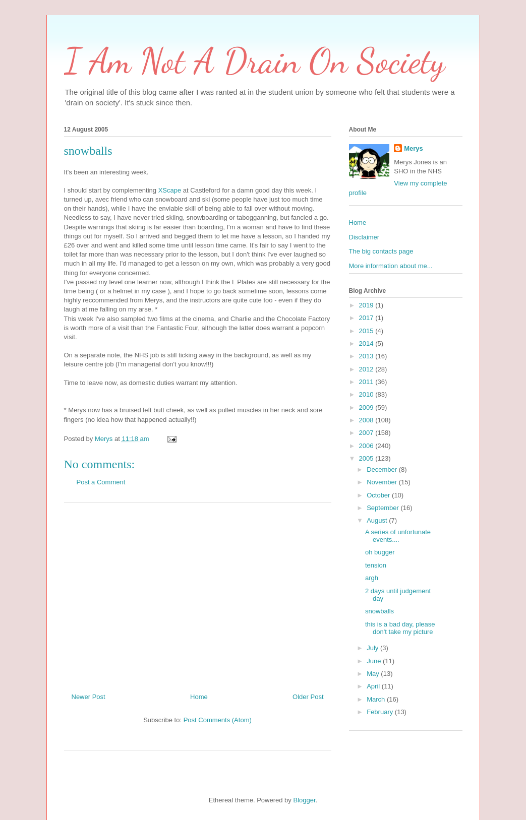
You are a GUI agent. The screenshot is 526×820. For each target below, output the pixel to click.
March (377, 699)
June (375, 661)
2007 (367, 432)
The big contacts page (381, 251)
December (383, 469)
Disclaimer (364, 237)
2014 (367, 343)
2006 (367, 446)
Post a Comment (101, 482)
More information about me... (391, 266)
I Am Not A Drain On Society (254, 61)
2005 (367, 458)
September (383, 508)
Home (199, 697)
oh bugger (380, 552)
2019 (367, 305)
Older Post (308, 697)
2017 (367, 318)
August (378, 520)
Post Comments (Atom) (218, 720)
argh (371, 578)
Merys (413, 148)
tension (375, 565)
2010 (367, 394)
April (374, 686)
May (374, 673)
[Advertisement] (197, 594)
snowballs (379, 611)
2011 (367, 382)
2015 (367, 331)
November (383, 482)
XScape (170, 190)
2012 (367, 369)
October (379, 495)
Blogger (304, 800)
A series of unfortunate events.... (398, 536)
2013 (367, 356)
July (373, 648)
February (381, 712)
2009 (367, 407)
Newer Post (88, 697)
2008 (367, 420)
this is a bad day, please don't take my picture (400, 628)
